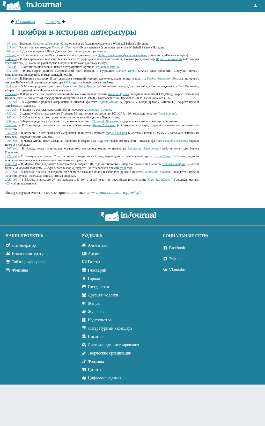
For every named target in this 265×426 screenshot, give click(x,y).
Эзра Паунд (163, 156)
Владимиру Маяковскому (144, 148)
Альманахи (97, 245)
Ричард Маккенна (175, 141)
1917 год (11, 94)
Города (94, 278)
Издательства (99, 320)
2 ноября (53, 21)
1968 (123, 168)
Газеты (94, 262)
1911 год (11, 86)
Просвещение (166, 113)
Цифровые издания (104, 378)
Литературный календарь (110, 328)
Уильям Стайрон (174, 164)
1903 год (11, 78)
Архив (93, 253)
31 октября (25, 21)
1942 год (11, 117)
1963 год (11, 133)
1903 (67, 82)
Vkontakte (177, 269)
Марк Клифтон (116, 133)
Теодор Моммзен (158, 78)
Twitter (175, 259)
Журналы (96, 311)
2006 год (11, 164)
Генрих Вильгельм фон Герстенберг (122, 55)
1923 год (11, 102)
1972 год (11, 156)
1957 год (11, 121)
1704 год (11, 51)
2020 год (11, 179)
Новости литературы (30, 253)
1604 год (11, 43)
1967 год (11, 148)
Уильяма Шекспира (45, 43)
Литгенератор (24, 245)
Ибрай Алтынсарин (169, 59)
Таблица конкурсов (29, 262)
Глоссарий (97, 270)
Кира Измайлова (159, 179)
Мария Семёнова (104, 125)
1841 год (11, 59)
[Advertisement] (234, 38)
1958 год (11, 125)
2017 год (11, 172)
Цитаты (94, 369)
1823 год (11, 55)
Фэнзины (20, 270)
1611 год (10, 47)
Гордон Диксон (108, 102)
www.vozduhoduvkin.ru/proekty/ (112, 192)
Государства (98, 287)
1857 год (11, 67)
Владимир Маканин (158, 172)
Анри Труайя (86, 86)
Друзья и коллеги (103, 295)
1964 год (11, 141)
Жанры (94, 303)
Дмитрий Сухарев (99, 109)
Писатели (96, 336)
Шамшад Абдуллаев (105, 121)
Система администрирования (113, 345)
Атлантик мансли (107, 67)
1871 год (11, 71)
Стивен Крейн (126, 71)
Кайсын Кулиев (118, 94)
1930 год (11, 109)
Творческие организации (109, 353)
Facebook (177, 248)
